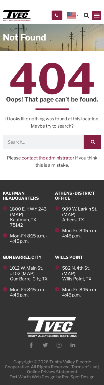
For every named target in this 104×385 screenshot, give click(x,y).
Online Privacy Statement (52, 371)
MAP (16, 214)
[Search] (92, 142)
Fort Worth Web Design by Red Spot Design (52, 376)
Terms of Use (84, 366)
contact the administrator (48, 158)
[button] (96, 15)
